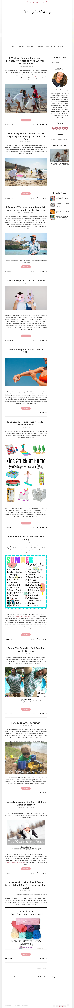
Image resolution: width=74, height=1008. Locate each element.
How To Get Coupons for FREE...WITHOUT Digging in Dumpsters (62, 205)
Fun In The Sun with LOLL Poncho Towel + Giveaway (25, 649)
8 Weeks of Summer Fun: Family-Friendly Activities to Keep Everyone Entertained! (26, 60)
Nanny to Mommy (37, 11)
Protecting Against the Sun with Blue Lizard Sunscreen (25, 803)
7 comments (8, 639)
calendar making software (12, 628)
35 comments (9, 714)
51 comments (9, 793)
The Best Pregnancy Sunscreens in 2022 (26, 350)
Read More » (26, 120)
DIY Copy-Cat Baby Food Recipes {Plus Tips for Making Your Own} (62, 217)
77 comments (9, 527)
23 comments (9, 873)
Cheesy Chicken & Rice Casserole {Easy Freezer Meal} (62, 211)
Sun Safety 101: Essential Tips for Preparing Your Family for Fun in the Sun (26, 136)
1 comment (8, 413)
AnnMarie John (25, 1005)
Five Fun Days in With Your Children (26, 280)
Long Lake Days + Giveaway (26, 722)
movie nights (33, 76)
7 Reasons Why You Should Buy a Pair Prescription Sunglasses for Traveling (26, 208)
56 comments (9, 958)
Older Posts (41, 968)
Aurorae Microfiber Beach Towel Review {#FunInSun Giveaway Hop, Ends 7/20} (26, 885)
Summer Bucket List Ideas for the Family (26, 538)
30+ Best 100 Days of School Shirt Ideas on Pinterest (62, 199)
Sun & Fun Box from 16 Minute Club (15, 862)
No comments (9, 124)
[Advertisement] (37, 28)
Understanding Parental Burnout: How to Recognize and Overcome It (60, 164)
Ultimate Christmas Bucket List (23, 616)
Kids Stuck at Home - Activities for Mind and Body (26, 423)
